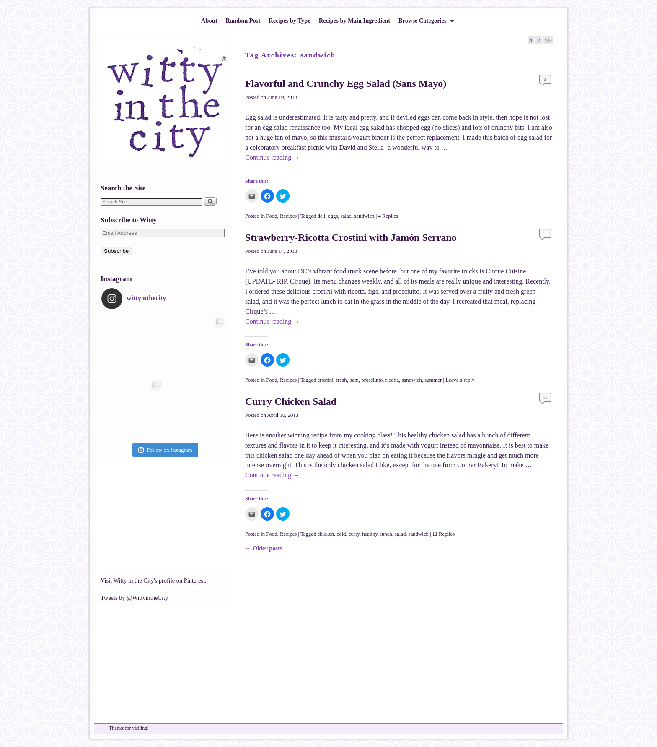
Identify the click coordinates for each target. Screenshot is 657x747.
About (209, 20)
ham (354, 380)
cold (341, 534)
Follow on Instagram (165, 450)
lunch (386, 534)
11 (545, 397)
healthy (370, 534)
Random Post (242, 20)
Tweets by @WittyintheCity (134, 597)
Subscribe (116, 251)
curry (354, 534)
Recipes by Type (289, 20)
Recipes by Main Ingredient (354, 20)
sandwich (364, 216)
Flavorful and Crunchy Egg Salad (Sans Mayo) (345, 83)
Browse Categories (424, 23)
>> (548, 40)
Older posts (263, 548)
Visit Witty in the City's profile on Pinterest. (154, 580)
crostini (326, 380)
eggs (333, 216)
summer (433, 380)
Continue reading (272, 157)
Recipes (288, 216)
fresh (341, 380)
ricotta (392, 380)
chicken (326, 534)
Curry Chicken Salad (290, 401)
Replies (388, 216)
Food (271, 216)
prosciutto (372, 380)
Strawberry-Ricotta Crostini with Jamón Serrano (351, 237)
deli (322, 216)
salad (346, 216)
